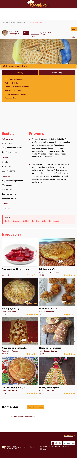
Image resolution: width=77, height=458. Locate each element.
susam (17, 221)
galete (37, 221)
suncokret (55, 221)
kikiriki (27, 221)
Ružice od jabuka (11, 83)
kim (9, 221)
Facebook (43, 446)
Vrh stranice (68, 435)
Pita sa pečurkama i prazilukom (17, 94)
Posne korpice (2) (57, 296)
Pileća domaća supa (13, 90)
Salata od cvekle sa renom (20, 257)
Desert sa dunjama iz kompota (17, 87)
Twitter (51, 446)
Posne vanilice (10, 98)
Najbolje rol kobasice (57, 336)
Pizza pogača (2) (20, 296)
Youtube (57, 446)
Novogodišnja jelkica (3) (20, 336)
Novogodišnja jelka (57, 375)
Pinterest (43, 449)
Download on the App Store (56, 443)
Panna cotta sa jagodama (15, 79)
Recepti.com (38, 4)
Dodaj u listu (74, 29)
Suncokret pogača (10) (20, 375)
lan (45, 221)
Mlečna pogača (57, 257)
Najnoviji (20, 73)
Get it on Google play (69, 443)
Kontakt (16, 448)
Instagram (65, 446)
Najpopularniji (57, 73)
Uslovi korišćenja (29, 447)
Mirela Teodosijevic (14, 32)
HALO (15, 451)
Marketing (10, 448)
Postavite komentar (35, 407)
